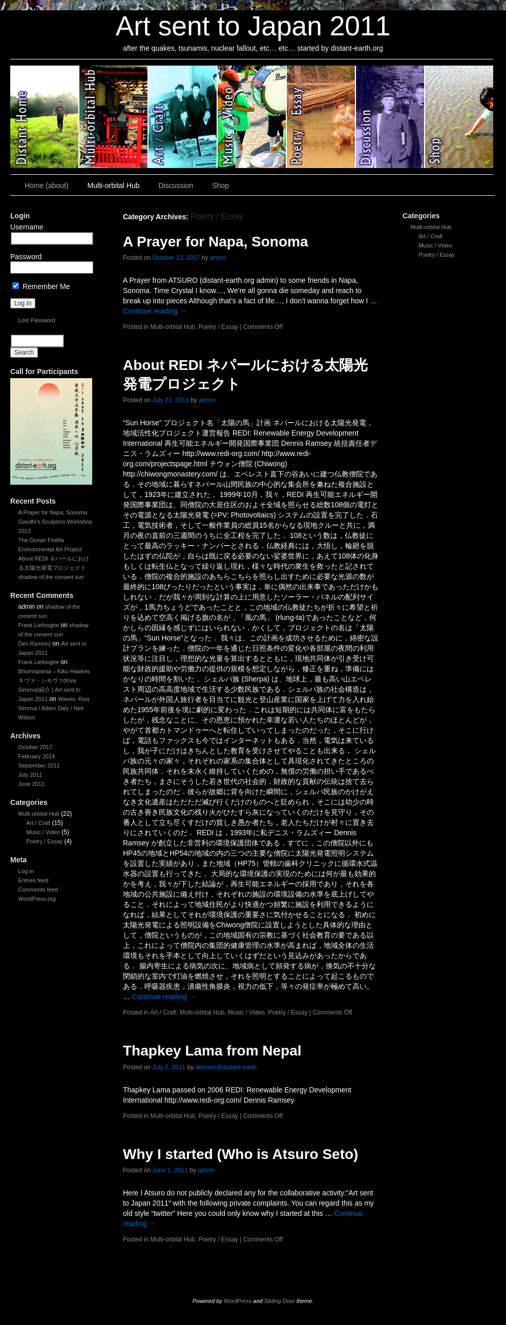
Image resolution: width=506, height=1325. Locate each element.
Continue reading (155, 311)
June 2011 (31, 784)
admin (207, 400)
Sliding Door (279, 1301)
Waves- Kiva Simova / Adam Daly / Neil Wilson (54, 708)
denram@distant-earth (226, 1067)
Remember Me (41, 286)
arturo (218, 257)
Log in (26, 871)
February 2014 (36, 756)
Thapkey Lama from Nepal (212, 1051)
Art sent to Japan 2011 (253, 26)
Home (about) (47, 185)
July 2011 (30, 775)
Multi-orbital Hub (114, 117)
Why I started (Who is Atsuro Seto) (240, 1154)
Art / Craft (183, 117)
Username (27, 227)
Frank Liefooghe (38, 625)
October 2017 (35, 747)
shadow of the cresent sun (51, 577)
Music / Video (252, 117)
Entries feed (33, 880)
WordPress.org (37, 899)
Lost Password (36, 320)
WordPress (237, 1301)
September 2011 (39, 765)
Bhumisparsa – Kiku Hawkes (54, 671)
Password (25, 257)
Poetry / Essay (321, 117)
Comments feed (38, 889)
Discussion (390, 117)
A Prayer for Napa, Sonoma (53, 512)
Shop (459, 117)
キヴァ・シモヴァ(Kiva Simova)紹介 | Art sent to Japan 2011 (49, 689)
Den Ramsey (34, 643)
